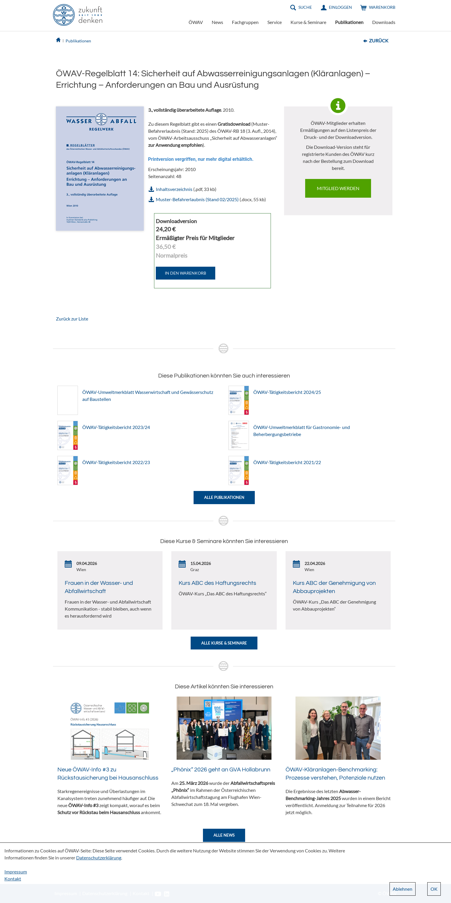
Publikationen (349, 22)
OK (434, 889)
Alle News (224, 835)
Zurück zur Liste (72, 318)
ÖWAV (196, 22)
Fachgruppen (245, 22)
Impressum (15, 871)
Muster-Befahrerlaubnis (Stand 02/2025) (197, 199)
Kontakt (12, 878)
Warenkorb (382, 7)
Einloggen (340, 7)
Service (274, 22)
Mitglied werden (338, 188)
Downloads (383, 22)
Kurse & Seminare (308, 22)
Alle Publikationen (224, 497)
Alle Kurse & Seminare (224, 643)
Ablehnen (402, 889)
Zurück (378, 40)
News (217, 22)
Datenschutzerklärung (98, 857)
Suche (305, 7)
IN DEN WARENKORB (185, 272)
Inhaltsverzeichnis (174, 189)
